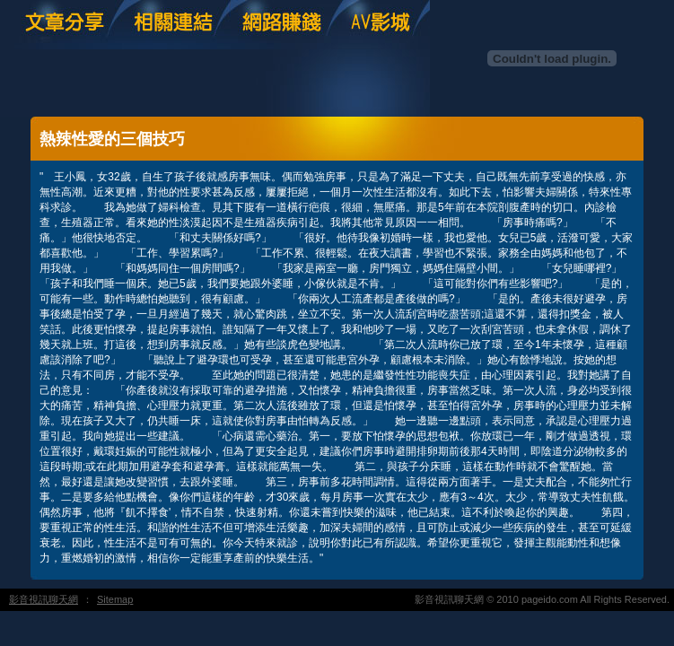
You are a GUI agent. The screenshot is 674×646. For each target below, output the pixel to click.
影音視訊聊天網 (43, 599)
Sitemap (115, 599)
